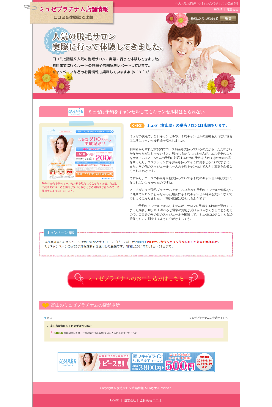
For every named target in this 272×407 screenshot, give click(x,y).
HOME (218, 9)
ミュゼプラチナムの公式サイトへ (208, 317)
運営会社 (232, 9)
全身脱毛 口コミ (151, 400)
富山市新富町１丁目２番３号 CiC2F (71, 325)
